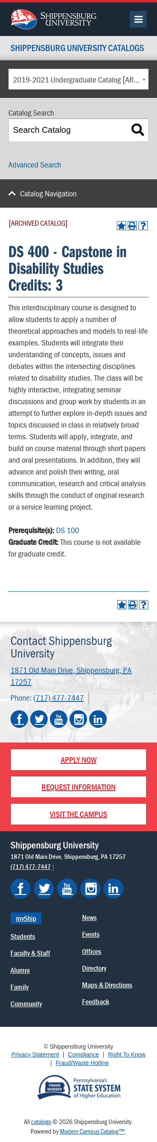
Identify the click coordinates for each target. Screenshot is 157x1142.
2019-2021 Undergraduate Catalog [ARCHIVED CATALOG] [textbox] (80, 79)
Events (91, 934)
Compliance (83, 1054)
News (89, 917)
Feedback (95, 1001)
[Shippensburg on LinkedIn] (113, 889)
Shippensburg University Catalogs (77, 48)
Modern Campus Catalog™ (92, 1131)
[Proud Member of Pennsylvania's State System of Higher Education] (79, 1087)
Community (26, 1003)
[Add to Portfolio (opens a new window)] (121, 225)
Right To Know (127, 1054)
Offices (91, 951)
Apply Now (79, 759)
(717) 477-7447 (58, 697)
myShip (26, 918)
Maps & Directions (107, 985)
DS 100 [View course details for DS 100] (67, 530)
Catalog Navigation (48, 193)
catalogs (41, 1121)
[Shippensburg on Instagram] (90, 889)
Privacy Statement (35, 1054)
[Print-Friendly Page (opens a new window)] (132, 225)
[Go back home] (53, 18)
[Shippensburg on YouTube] (67, 889)
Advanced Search (34, 164)
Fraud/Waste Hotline (82, 1063)
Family (19, 987)
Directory (94, 968)
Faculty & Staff (30, 953)
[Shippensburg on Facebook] (20, 889)
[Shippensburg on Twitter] (44, 889)
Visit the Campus (78, 814)
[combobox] (78, 79)
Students (22, 936)
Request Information (78, 786)
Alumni (20, 970)
